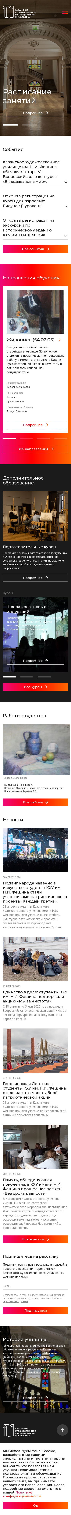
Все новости (35, 1239)
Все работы (35, 802)
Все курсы (35, 687)
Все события (35, 249)
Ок (35, 1505)
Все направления (35, 449)
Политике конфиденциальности (22, 1494)
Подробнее (35, 113)
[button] (10, 125)
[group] (35, 359)
